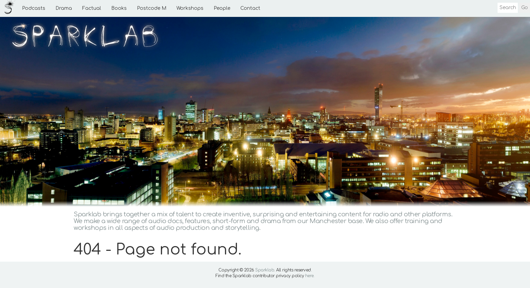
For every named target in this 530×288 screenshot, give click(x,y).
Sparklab (264, 270)
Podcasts (33, 8)
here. (310, 275)
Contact (250, 8)
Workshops (189, 8)
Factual (91, 8)
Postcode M (151, 8)
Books (119, 8)
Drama (63, 8)
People (222, 8)
